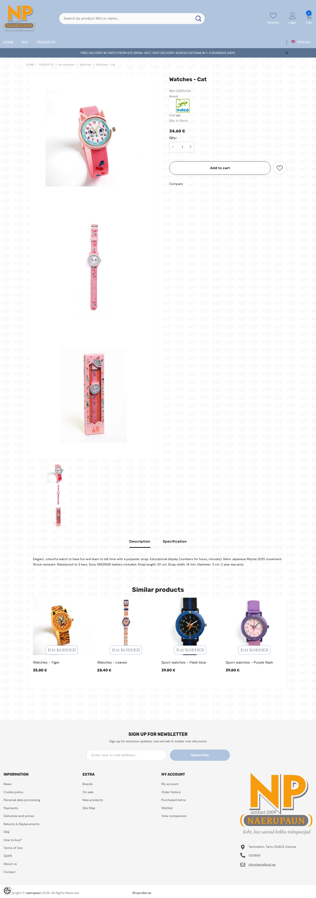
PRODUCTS (46, 64)
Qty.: (173, 138)
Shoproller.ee (141, 893)
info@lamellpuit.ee (262, 864)
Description (139, 541)
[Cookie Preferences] (7, 891)
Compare (176, 184)
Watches (85, 64)
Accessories (67, 64)
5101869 (255, 855)
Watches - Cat (105, 64)
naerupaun (33, 893)
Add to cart (220, 168)
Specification (175, 541)
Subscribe (209, 755)
